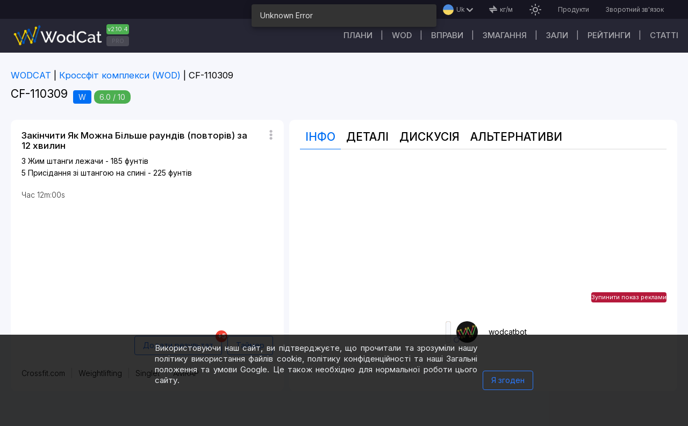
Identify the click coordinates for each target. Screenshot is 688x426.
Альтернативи (516, 136)
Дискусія (429, 136)
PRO (118, 41)
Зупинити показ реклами (628, 297)
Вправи (447, 35)
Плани (357, 35)
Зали (557, 35)
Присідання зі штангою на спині (87, 172)
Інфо (320, 136)
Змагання (505, 35)
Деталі (367, 136)
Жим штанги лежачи (65, 160)
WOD (402, 35)
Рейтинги (608, 35)
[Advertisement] (483, 235)
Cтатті (664, 35)
